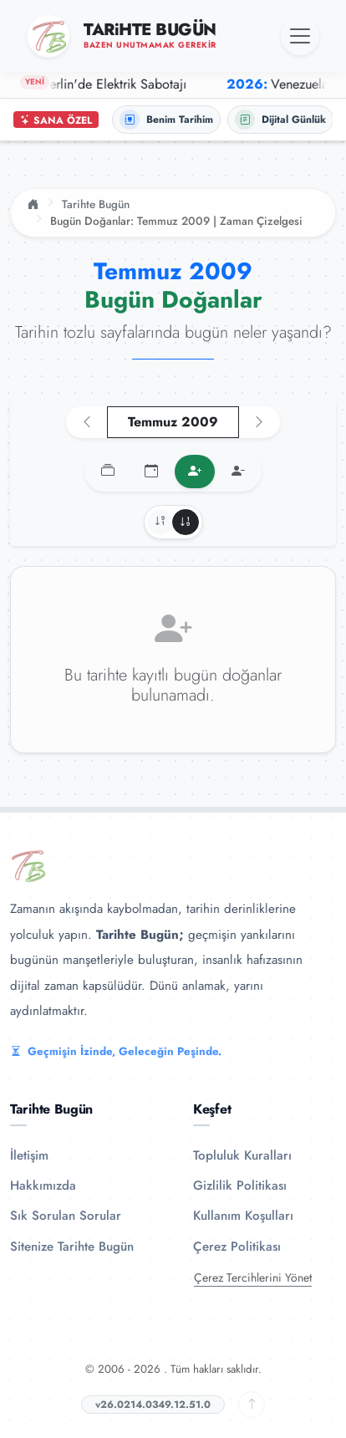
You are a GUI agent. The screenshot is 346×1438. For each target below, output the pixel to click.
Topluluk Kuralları (242, 1155)
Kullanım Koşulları (243, 1215)
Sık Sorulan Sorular (65, 1215)
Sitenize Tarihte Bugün (72, 1246)
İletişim (29, 1155)
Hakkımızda (43, 1185)
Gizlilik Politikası (240, 1185)
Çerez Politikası (237, 1246)
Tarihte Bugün (96, 204)
